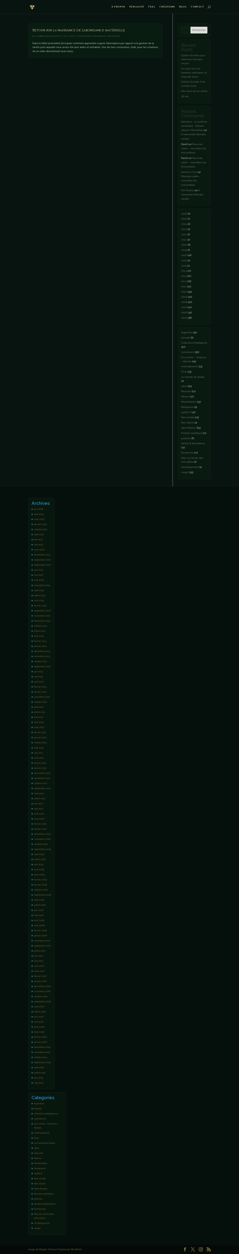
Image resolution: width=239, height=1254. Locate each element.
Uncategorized (189, 467)
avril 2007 (39, 966)
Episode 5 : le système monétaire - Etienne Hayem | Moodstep (194, 126)
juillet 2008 (40, 905)
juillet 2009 (39, 859)
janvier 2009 (40, 884)
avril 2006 (39, 1027)
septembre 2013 (42, 666)
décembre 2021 (42, 554)
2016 (184, 260)
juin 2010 (38, 803)
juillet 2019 (39, 595)
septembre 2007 (42, 945)
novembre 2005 (42, 1052)
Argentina (186, 332)
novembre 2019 (42, 585)
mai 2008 (38, 915)
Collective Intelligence (194, 342)
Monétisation (188, 401)
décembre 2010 (42, 773)
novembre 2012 (42, 697)
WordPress (76, 1249)
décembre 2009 (42, 834)
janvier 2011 (40, 768)
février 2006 (40, 1037)
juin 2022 (38, 539)
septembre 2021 (42, 560)
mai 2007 (38, 961)
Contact (197, 7)
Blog (183, 7)
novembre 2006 (42, 991)
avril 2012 (39, 722)
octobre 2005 (40, 1057)
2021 (184, 239)
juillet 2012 (39, 712)
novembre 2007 (42, 940)
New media (187, 417)
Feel (151, 7)
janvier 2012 (40, 737)
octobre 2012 (40, 702)
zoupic (185, 472)
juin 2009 (38, 864)
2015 (184, 265)
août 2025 (39, 514)
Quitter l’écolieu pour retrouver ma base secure (193, 59)
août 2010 (39, 793)
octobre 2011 (40, 742)
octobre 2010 (40, 783)
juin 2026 (38, 509)
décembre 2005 (42, 1047)
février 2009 (40, 879)
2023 (184, 229)
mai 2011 (38, 753)
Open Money (188, 428)
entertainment (189, 366)
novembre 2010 (42, 778)
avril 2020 (39, 580)
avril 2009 (39, 869)
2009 (184, 296)
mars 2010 (39, 819)
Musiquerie (187, 407)
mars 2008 (39, 925)
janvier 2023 (40, 524)
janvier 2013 (40, 692)
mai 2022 (38, 544)
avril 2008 (39, 920)
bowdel (185, 337)
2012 (184, 281)
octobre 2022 (40, 529)
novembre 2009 (42, 839)
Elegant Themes (47, 1249)
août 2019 (39, 590)
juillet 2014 (39, 631)
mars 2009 (39, 874)
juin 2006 (38, 1016)
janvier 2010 (40, 829)
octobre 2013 (40, 661)
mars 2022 (39, 549)
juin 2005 (38, 1077)
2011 (183, 286)
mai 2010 (38, 808)
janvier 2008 (40, 935)
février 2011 (40, 763)
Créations (167, 7)
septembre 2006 (42, 1001)
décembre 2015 (42, 621)
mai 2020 (38, 575)
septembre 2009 (42, 849)
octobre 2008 (40, 890)
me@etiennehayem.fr (49, 36)
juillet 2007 (39, 951)
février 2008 (40, 930)
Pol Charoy (187, 190)
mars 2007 (39, 971)
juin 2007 (38, 956)
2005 (184, 317)
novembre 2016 (42, 615)
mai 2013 (38, 676)
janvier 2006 (40, 1042)
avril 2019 (39, 600)
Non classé (187, 422)
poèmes (186, 438)
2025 (184, 218)
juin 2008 (38, 910)
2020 (184, 244)
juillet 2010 (39, 798)
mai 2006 (38, 1022)
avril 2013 (39, 681)
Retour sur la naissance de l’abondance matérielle (78, 30)
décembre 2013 (42, 651)
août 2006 (39, 1006)
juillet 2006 (40, 1011)
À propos (118, 7)
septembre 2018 (42, 610)
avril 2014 (39, 636)
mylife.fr (186, 412)
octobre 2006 (40, 996)
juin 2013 (38, 671)
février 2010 (40, 824)
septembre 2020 (42, 565)
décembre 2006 (42, 986)
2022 (184, 234)
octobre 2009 (40, 844)
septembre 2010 (42, 788)
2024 (184, 224)
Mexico (185, 396)
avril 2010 (39, 813)
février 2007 (40, 976)
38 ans (185, 96)
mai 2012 (38, 717)
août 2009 (39, 854)
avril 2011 (39, 758)
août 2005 (39, 1067)
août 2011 (39, 748)
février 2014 (40, 641)
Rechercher (199, 30)
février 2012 (40, 732)
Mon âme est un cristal (194, 91)
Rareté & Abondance (94, 36)
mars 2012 (39, 727)
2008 (184, 302)
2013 (184, 276)
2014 (184, 270)
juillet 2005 (39, 1072)
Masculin (186, 391)
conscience (187, 352)
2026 (184, 213)
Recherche (114, 36)
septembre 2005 (42, 1062)
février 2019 (40, 605)
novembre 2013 (42, 656)
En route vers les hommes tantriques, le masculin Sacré (194, 72)
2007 (184, 307)
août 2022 (39, 534)
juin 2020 (38, 570)
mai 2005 (38, 1083)
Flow (79, 36)
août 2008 (39, 900)
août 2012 (39, 707)
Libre (184, 386)
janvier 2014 (40, 646)
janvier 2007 (40, 981)
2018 (184, 255)
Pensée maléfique (191, 433)
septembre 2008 (42, 895)
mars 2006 (39, 1032)
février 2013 (40, 686)
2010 (184, 291)
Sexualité (136, 7)
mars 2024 (39, 519)
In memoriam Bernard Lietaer (192, 194)
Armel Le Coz (189, 172)
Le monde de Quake (193, 377)
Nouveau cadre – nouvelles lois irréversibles (193, 148)
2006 (184, 312)
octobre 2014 (40, 626)
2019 (184, 250)
